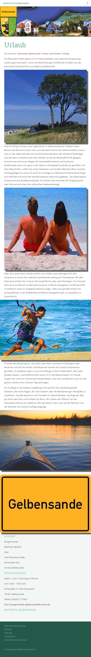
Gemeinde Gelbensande (29, 53)
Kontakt (8, 629)
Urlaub (65, 53)
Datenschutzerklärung (15, 625)
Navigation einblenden (16, 3)
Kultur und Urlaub (51, 53)
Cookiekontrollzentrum (15, 639)
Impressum (9, 636)
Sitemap (8, 632)
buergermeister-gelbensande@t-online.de (30, 604)
